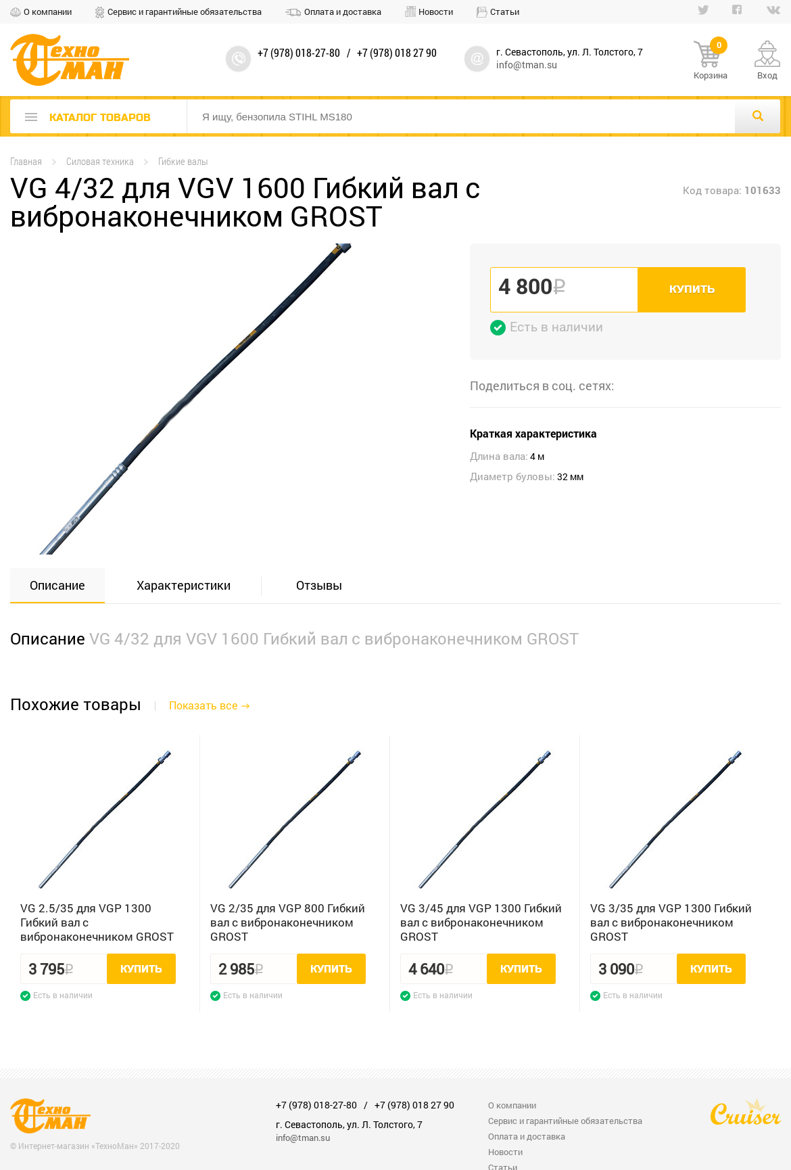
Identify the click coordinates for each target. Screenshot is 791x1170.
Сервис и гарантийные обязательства (184, 11)
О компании (48, 11)
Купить (692, 289)
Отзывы (319, 585)
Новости (435, 11)
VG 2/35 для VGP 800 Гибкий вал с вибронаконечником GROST (287, 922)
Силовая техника (100, 161)
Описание (57, 585)
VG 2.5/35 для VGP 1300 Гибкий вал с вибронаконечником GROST (97, 922)
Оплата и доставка (342, 11)
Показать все (203, 705)
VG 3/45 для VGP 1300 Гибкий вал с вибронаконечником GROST (481, 922)
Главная (26, 161)
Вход (767, 75)
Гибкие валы (183, 161)
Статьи (504, 11)
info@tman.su (526, 64)
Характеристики (184, 585)
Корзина (710, 61)
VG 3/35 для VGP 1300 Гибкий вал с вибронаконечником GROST (671, 922)
